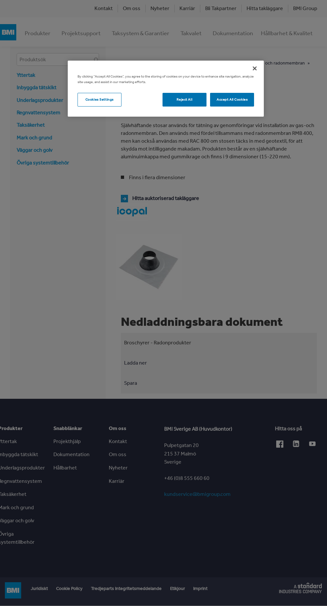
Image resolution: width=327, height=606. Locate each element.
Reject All (184, 99)
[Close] (255, 68)
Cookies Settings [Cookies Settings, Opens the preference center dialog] (99, 99)
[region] (166, 89)
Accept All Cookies (232, 99)
